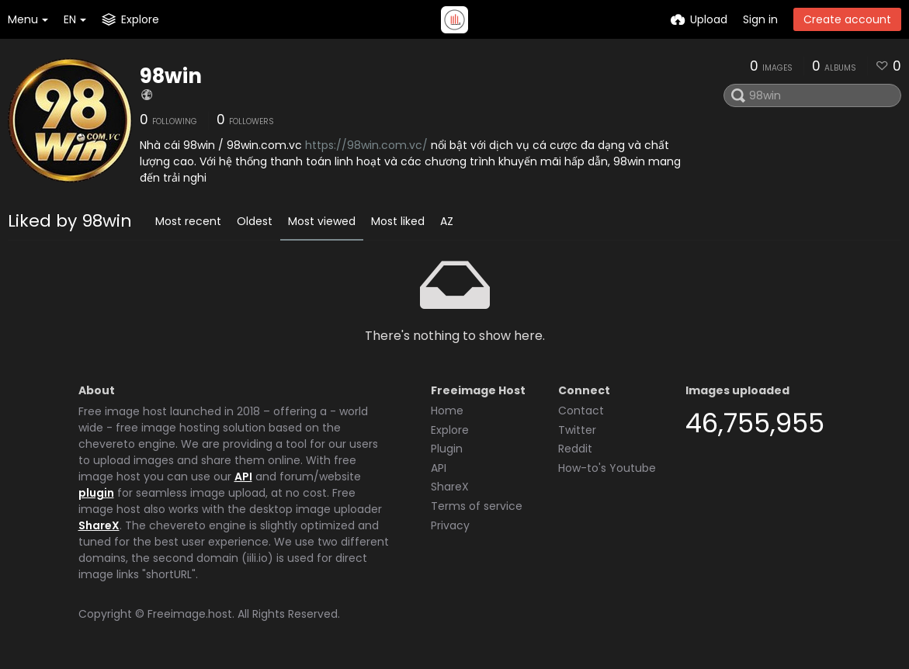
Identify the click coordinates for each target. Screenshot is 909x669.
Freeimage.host (189, 614)
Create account (847, 19)
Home (447, 410)
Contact (581, 410)
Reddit (575, 448)
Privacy (450, 525)
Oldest (254, 221)
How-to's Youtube (607, 468)
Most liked (398, 221)
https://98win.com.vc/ (366, 145)
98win (171, 76)
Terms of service (476, 506)
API (243, 476)
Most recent (188, 221)
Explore (450, 430)
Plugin (447, 448)
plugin (96, 493)
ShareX (99, 525)
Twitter (577, 430)
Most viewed (322, 221)
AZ (446, 221)
